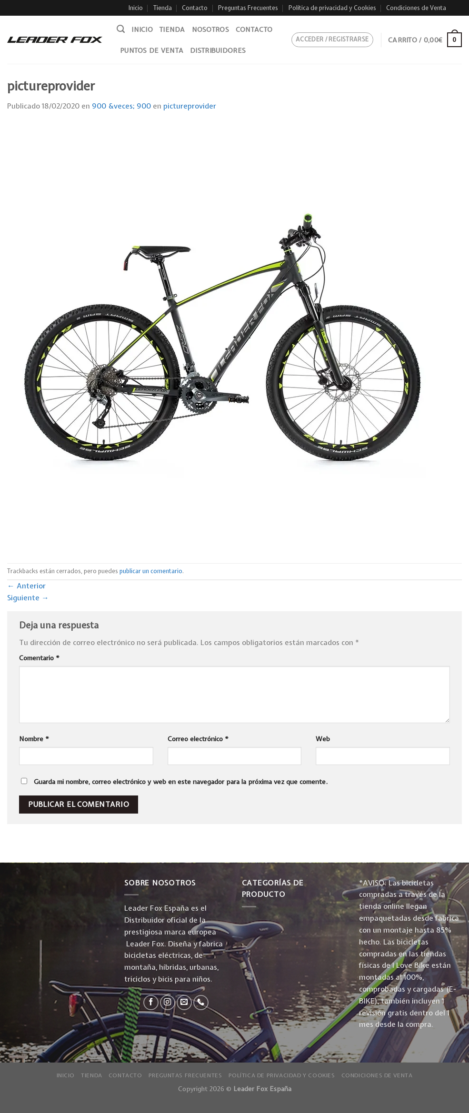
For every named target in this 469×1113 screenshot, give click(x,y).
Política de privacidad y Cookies (332, 8)
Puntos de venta (151, 50)
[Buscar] (121, 29)
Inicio (136, 8)
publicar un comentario (151, 571)
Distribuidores (218, 50)
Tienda (162, 8)
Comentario (39, 658)
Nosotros (210, 29)
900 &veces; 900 (121, 106)
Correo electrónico (198, 739)
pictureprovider (189, 106)
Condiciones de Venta (416, 8)
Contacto (195, 8)
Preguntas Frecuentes (248, 8)
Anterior (26, 586)
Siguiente (28, 598)
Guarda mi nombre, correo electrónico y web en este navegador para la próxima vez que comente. (181, 781)
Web (323, 739)
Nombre (34, 739)
